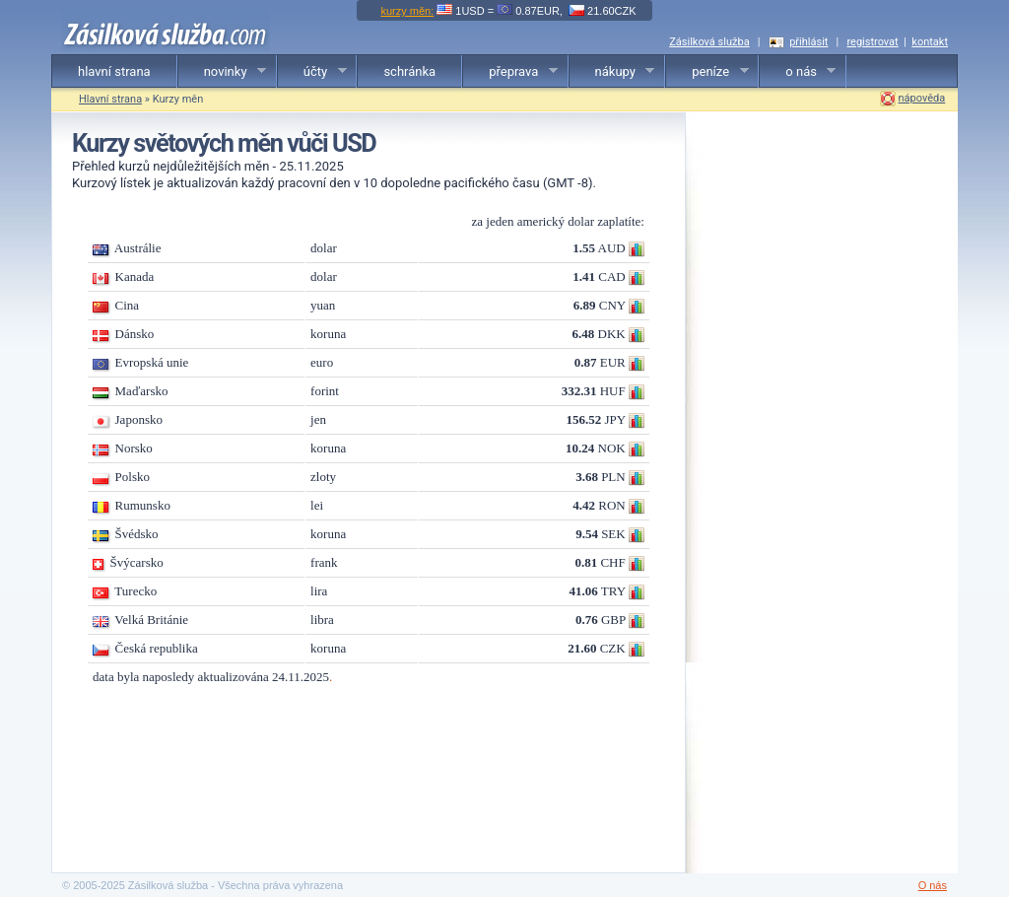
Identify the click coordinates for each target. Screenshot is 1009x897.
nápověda (922, 98)
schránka (409, 71)
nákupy (612, 72)
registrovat (872, 41)
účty (312, 72)
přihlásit (808, 41)
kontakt (929, 41)
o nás (798, 72)
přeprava (510, 72)
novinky (222, 72)
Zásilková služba (709, 41)
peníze (707, 72)
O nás (932, 885)
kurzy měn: (407, 11)
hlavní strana (114, 71)
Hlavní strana (110, 99)
